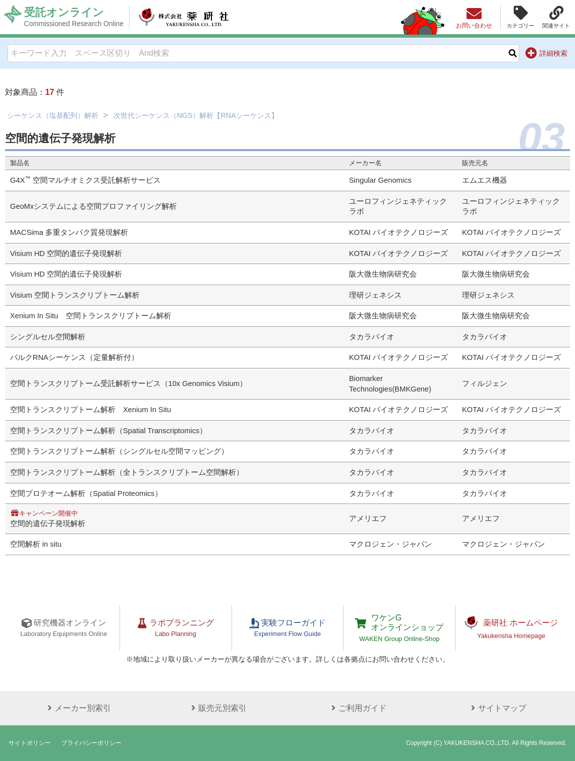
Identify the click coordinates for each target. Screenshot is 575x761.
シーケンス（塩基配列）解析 (52, 115)
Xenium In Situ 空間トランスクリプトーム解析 (90, 316)
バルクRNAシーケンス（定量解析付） (74, 357)
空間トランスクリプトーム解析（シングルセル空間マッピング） (119, 451)
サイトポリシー (30, 742)
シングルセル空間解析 (47, 337)
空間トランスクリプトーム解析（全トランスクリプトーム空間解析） (127, 472)
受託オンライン (74, 17)
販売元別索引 (217, 708)
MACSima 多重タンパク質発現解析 (69, 232)
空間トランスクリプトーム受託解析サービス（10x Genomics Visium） (128, 383)
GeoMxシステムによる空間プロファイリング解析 (93, 206)
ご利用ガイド (357, 708)
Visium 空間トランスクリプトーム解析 (75, 295)
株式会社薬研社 (184, 17)
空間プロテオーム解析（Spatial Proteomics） (86, 493)
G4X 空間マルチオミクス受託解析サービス (85, 180)
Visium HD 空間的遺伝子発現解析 (66, 253)
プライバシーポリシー (91, 742)
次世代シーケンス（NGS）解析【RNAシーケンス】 (195, 115)
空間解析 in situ (36, 544)
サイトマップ (497, 708)
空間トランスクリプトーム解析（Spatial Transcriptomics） (108, 431)
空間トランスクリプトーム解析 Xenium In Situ (90, 410)
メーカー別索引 (78, 708)
